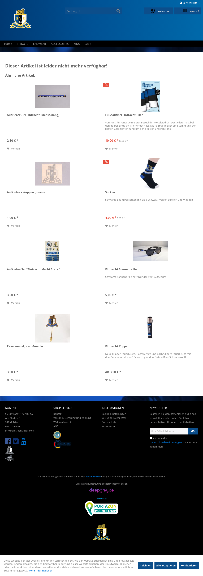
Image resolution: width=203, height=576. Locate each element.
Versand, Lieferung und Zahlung (72, 418)
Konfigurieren (189, 565)
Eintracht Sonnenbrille (121, 269)
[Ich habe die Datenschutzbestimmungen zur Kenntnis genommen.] (151, 438)
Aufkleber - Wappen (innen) (26, 192)
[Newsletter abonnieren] (193, 431)
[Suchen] (118, 10)
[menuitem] (93, 10)
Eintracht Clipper (117, 346)
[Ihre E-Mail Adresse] (169, 431)
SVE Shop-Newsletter (114, 418)
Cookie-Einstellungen (114, 414)
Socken (110, 192)
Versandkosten (93, 476)
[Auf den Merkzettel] (13, 149)
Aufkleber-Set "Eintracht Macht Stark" (33, 269)
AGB (55, 426)
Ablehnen (145, 565)
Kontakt (57, 414)
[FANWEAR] (39, 44)
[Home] (8, 44)
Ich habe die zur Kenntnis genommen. (173, 442)
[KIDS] (76, 44)
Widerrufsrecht (62, 422)
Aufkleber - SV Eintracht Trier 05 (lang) (33, 115)
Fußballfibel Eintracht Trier (124, 115)
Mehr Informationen (41, 570)
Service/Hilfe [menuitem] (189, 3)
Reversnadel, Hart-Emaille (25, 346)
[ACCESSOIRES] (59, 44)
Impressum (108, 426)
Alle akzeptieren (166, 565)
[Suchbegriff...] (93, 10)
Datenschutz (109, 422)
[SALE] (87, 44)
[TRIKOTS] (23, 44)
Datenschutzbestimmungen (166, 442)
